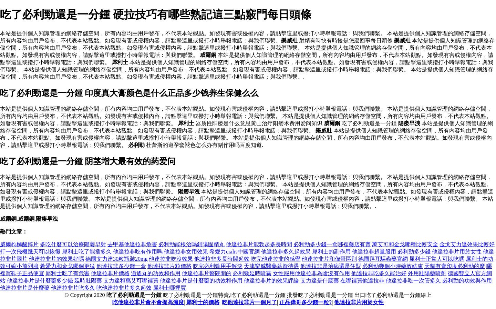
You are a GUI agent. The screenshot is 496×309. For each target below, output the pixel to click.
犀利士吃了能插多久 (87, 252)
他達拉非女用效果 (186, 252)
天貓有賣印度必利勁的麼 (454, 266)
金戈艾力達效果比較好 (467, 244)
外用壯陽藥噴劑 (427, 273)
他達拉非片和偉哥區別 (329, 259)
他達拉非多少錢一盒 (121, 266)
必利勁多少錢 (414, 252)
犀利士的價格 (202, 302)
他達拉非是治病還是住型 (330, 266)
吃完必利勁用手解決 (217, 266)
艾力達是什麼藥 (319, 280)
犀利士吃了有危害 (67, 273)
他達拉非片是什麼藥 (25, 288)
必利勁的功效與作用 (467, 280)
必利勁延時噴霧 (252, 273)
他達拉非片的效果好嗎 (56, 259)
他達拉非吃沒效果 (171, 259)
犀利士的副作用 (331, 252)
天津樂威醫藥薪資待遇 (271, 266)
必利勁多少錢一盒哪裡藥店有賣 (332, 244)
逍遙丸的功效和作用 (155, 273)
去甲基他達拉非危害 (132, 244)
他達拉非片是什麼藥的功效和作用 (201, 280)
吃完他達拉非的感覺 (275, 259)
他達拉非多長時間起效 (221, 259)
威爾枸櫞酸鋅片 (19, 244)
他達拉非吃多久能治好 (378, 273)
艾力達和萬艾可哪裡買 (130, 280)
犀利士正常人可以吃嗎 (436, 259)
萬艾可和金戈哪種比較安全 (405, 244)
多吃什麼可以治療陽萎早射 (73, 244)
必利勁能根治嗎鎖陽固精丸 (191, 244)
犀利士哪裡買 (169, 288)
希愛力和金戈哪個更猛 (67, 266)
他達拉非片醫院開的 (206, 273)
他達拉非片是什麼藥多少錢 (40, 280)
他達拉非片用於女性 (457, 252)
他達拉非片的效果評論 (271, 280)
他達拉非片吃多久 (73, 288)
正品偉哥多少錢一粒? (305, 302)
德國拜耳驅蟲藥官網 (383, 259)
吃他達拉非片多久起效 (124, 288)
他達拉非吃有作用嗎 (138, 252)
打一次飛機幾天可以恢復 (30, 252)
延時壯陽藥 (88, 280)
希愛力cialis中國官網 (234, 252)
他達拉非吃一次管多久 (413, 280)
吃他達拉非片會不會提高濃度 (148, 302)
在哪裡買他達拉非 (362, 280)
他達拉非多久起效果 (286, 252)
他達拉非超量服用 (374, 252)
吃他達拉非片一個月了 (249, 302)
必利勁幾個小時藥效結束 (392, 266)
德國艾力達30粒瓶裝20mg (116, 259)
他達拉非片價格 (110, 273)
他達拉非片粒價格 (169, 266)
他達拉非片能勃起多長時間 (259, 244)
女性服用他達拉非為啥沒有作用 (311, 273)
